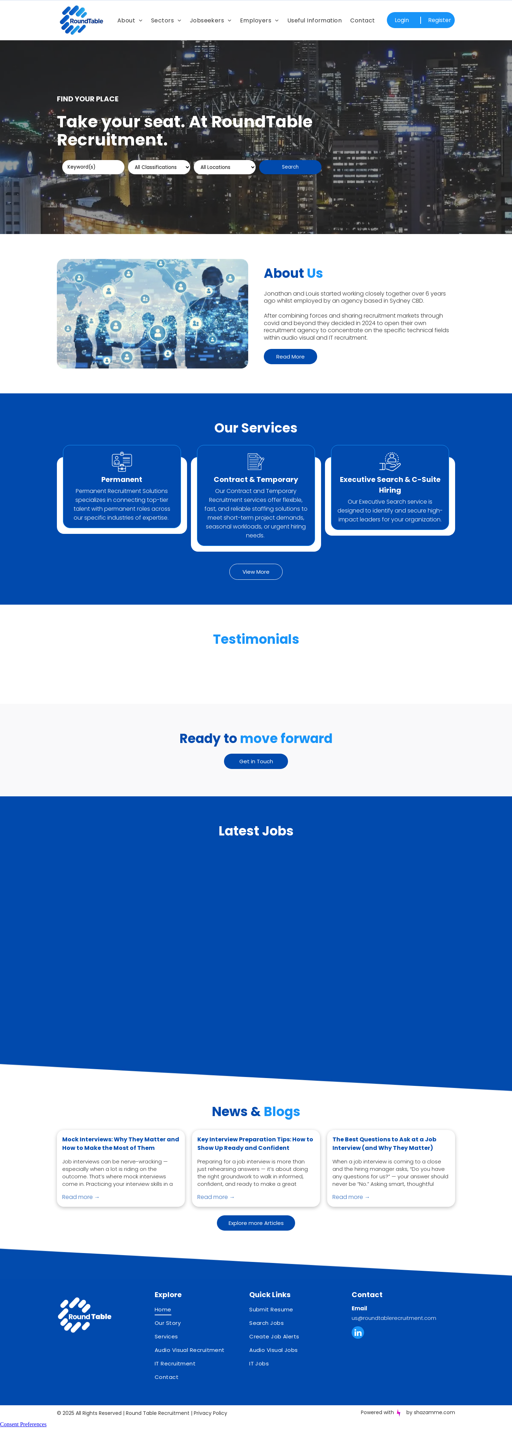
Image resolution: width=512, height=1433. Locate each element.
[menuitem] (130, 20)
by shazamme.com (430, 1426)
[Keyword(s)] (93, 167)
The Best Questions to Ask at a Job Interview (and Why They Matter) (384, 1158)
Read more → (81, 1211)
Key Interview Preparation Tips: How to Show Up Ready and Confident (255, 1158)
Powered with (377, 1426)
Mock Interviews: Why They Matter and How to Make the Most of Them (120, 1158)
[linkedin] (358, 1348)
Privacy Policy (210, 1427)
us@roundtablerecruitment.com (394, 1332)
